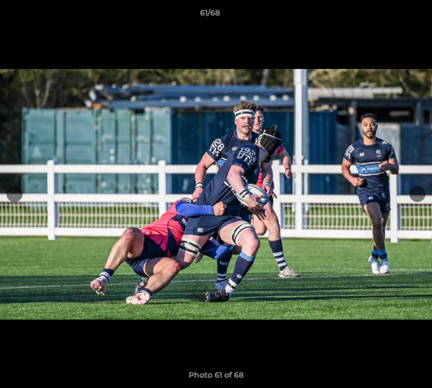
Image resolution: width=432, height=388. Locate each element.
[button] (386, 15)
